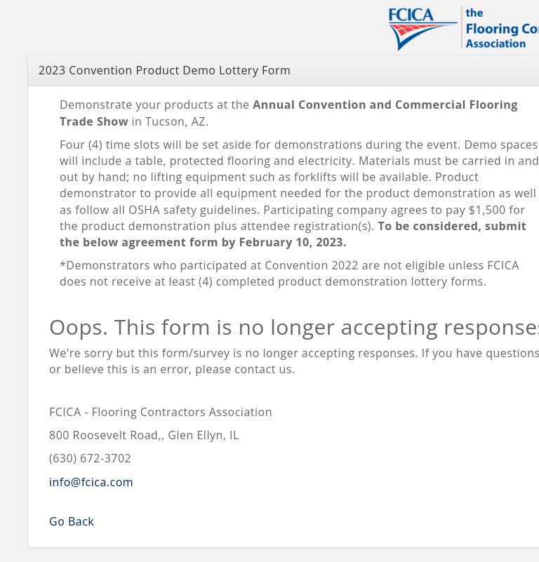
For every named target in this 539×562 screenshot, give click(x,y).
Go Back (71, 521)
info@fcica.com (91, 482)
